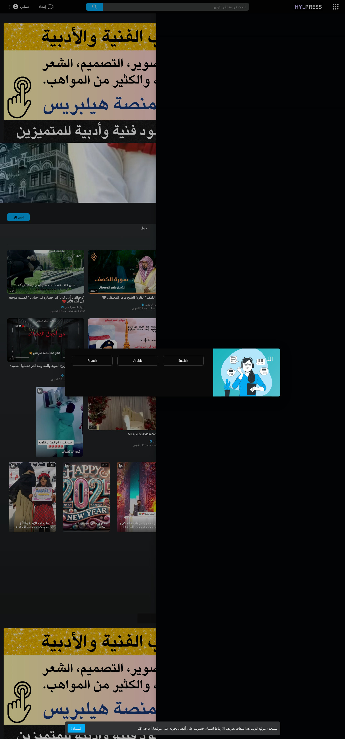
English (183, 360)
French (92, 360)
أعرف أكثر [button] (144, 728)
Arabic (137, 360)
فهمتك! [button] (76, 728)
